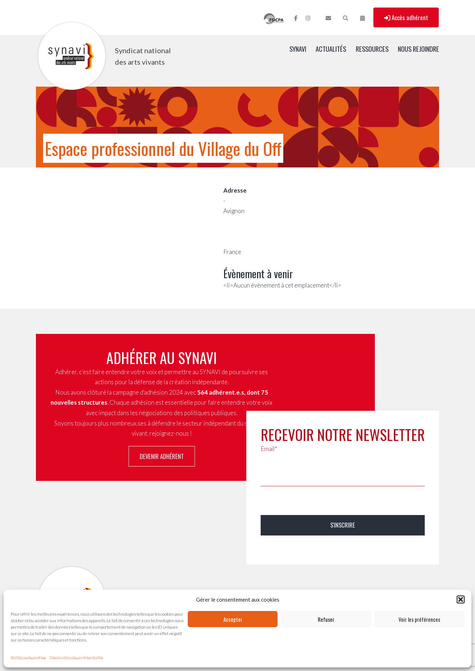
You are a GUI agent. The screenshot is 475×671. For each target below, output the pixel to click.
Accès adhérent (406, 17)
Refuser (326, 619)
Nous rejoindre (418, 49)
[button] (460, 599)
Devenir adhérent (162, 456)
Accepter (232, 619)
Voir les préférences (419, 619)
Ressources (372, 49)
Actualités (331, 49)
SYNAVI (297, 49)
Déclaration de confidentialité (76, 657)
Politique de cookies (28, 657)
